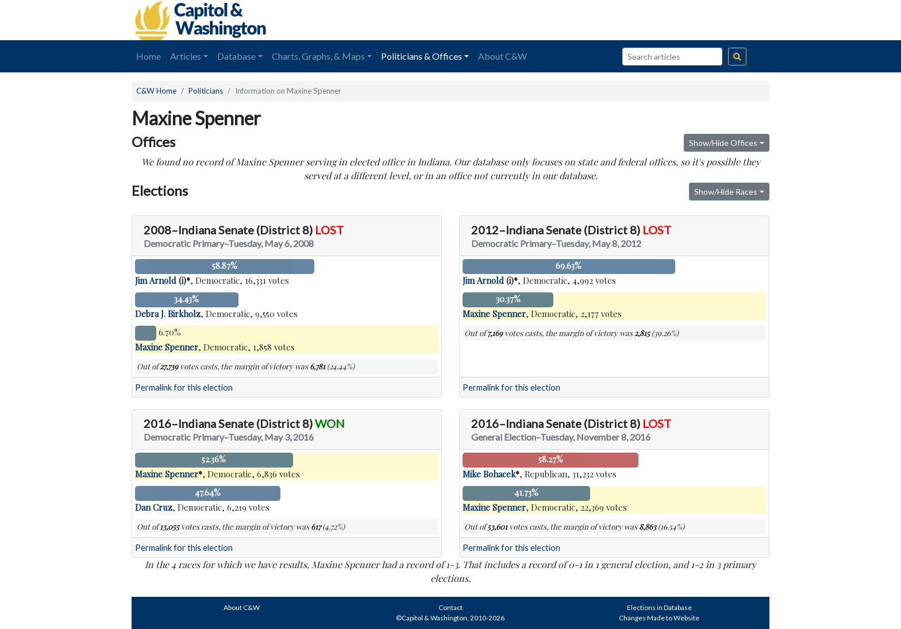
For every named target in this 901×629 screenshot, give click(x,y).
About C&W (502, 56)
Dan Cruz (153, 507)
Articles (185, 56)
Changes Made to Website (659, 617)
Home (148, 56)
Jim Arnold (155, 280)
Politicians (205, 90)
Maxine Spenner (166, 347)
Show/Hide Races (725, 191)
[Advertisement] (640, 20)
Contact (450, 607)
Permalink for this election (184, 387)
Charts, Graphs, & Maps (318, 56)
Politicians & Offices (421, 56)
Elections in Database (659, 607)
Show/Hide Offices (723, 143)
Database (236, 56)
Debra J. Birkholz (168, 313)
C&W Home (156, 90)
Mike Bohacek (489, 474)
